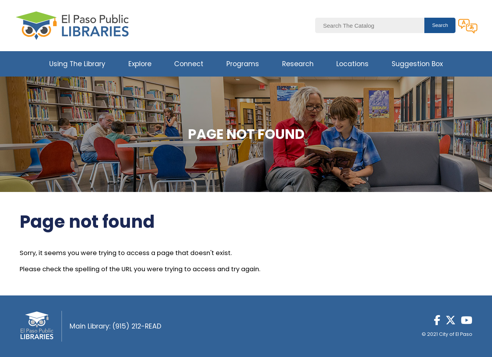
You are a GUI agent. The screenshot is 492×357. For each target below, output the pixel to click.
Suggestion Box (417, 63)
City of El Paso (455, 334)
